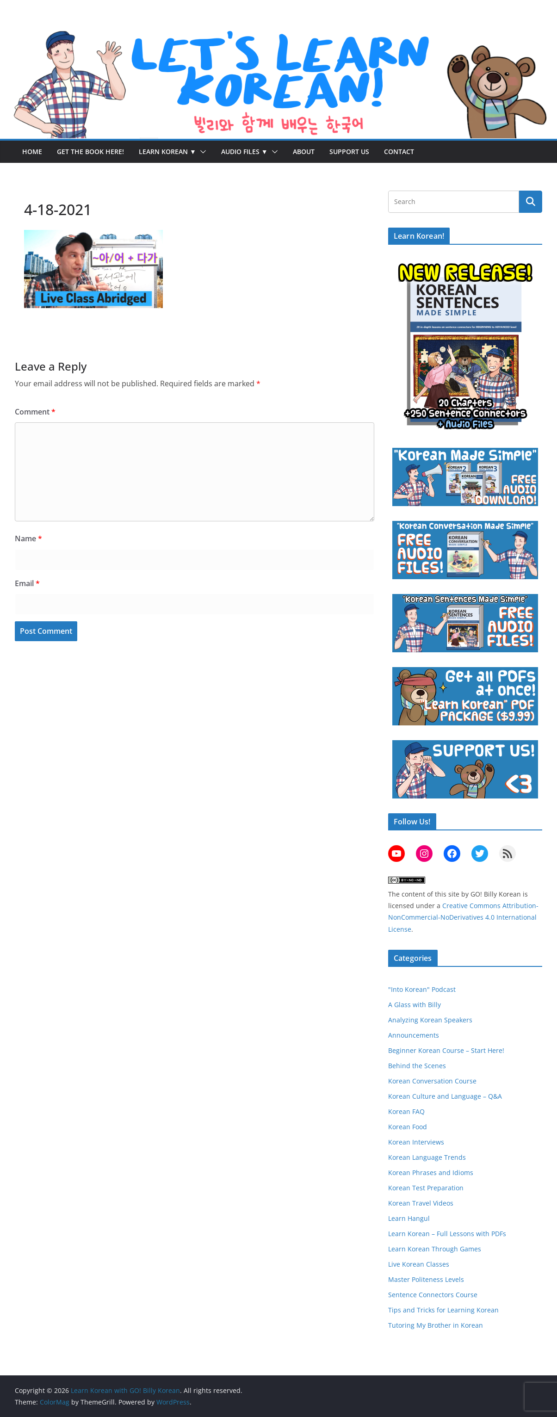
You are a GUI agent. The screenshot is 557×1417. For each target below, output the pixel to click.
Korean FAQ (406, 1111)
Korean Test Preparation (426, 1187)
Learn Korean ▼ (167, 151)
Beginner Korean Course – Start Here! (446, 1050)
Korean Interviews (416, 1142)
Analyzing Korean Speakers (430, 1019)
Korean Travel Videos (420, 1203)
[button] (201, 151)
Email (27, 583)
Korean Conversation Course (432, 1081)
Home (32, 151)
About (304, 151)
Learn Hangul (409, 1218)
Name (28, 538)
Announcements (413, 1035)
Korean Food (407, 1126)
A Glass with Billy (414, 1004)
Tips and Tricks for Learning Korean (443, 1310)
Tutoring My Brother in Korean (435, 1325)
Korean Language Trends (427, 1157)
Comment (35, 412)
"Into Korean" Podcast (422, 989)
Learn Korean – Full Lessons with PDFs (447, 1233)
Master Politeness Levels (426, 1279)
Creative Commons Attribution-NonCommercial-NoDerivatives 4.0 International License (463, 917)
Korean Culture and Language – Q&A (445, 1096)
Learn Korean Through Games (434, 1248)
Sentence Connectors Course (432, 1294)
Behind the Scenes (417, 1065)
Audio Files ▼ (244, 151)
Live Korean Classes (418, 1264)
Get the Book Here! (90, 151)
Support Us (349, 151)
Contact (399, 151)
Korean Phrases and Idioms (430, 1172)
